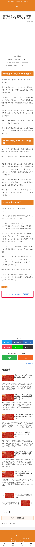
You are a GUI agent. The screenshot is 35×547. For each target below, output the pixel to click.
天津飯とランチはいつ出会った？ (17, 60)
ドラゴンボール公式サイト (17, 541)
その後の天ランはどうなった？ (16, 65)
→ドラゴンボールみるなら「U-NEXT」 (17, 294)
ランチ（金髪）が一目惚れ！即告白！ (18, 62)
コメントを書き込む (17, 518)
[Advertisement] (17, 37)
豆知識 (4, 287)
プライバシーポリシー (9, 538)
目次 (15, 56)
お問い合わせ (25, 538)
